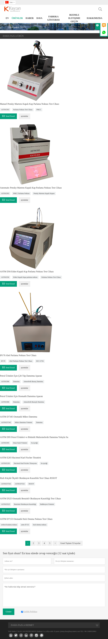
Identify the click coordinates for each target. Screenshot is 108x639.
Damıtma (16, 381)
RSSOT (31, 484)
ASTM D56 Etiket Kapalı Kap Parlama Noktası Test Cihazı (27, 271)
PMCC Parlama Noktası (21, 193)
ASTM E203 (5, 463)
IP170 (3, 361)
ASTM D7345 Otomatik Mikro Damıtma (18, 417)
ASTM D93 (5, 110)
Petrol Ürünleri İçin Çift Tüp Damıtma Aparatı (21, 376)
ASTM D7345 (6, 422)
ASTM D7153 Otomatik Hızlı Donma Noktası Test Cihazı (26, 519)
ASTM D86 (5, 381)
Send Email (8, 115)
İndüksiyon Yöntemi (47, 504)
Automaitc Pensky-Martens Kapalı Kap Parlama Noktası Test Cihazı (31, 188)
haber (30, 18)
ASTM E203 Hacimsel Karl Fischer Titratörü (20, 457)
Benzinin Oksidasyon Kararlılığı (25, 504)
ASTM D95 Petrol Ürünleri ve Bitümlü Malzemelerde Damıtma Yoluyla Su (34, 437)
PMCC (39, 110)
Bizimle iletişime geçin (74, 18)
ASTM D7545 (6, 484)
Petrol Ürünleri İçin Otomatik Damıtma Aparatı (21, 396)
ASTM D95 (5, 443)
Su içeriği (34, 443)
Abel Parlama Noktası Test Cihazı (20, 361)
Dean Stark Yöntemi (20, 443)
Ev (7, 18)
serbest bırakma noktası (9, 525)
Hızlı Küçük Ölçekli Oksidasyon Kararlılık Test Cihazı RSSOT (28, 478)
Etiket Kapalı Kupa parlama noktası (25, 277)
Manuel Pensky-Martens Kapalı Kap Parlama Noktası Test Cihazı (29, 104)
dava (39, 18)
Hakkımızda (94, 18)
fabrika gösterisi (53, 18)
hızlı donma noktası (39, 525)
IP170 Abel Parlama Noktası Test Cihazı (18, 355)
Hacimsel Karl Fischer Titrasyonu (25, 463)
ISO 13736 (40, 361)
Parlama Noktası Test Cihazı (22, 110)
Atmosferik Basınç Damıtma (33, 381)
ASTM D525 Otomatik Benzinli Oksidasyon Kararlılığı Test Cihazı (30, 498)
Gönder (9, 612)
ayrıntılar (24, 116)
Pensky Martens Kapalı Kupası (44, 193)
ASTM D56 (5, 277)
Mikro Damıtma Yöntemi (23, 422)
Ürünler (17, 18)
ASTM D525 (5, 504)
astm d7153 (25, 525)
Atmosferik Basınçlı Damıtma (34, 402)
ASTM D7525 (20, 484)
